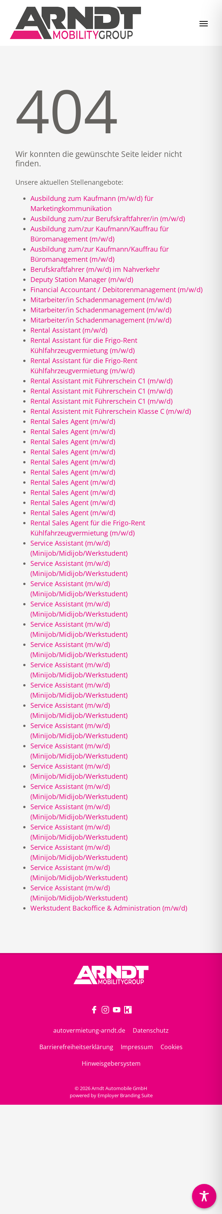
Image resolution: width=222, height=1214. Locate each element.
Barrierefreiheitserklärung (76, 1047)
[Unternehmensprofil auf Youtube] (116, 1009)
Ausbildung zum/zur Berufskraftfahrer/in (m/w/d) (107, 218)
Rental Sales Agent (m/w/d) (72, 421)
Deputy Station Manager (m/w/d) (81, 279)
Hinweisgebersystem (111, 1063)
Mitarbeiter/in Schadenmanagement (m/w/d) (100, 299)
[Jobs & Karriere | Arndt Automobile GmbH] (75, 23)
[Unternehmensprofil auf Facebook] (94, 1009)
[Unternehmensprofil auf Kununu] (128, 1009)
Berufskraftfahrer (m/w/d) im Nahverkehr (95, 269)
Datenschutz (151, 1030)
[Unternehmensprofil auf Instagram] (105, 1009)
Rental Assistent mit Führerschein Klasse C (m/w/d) (110, 411)
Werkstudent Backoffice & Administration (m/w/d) (108, 907)
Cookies (171, 1047)
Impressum (137, 1047)
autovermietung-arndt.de (89, 1030)
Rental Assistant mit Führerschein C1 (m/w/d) (101, 380)
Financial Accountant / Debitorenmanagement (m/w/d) (116, 289)
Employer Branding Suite (125, 1095)
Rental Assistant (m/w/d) (68, 330)
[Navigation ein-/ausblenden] (203, 23)
